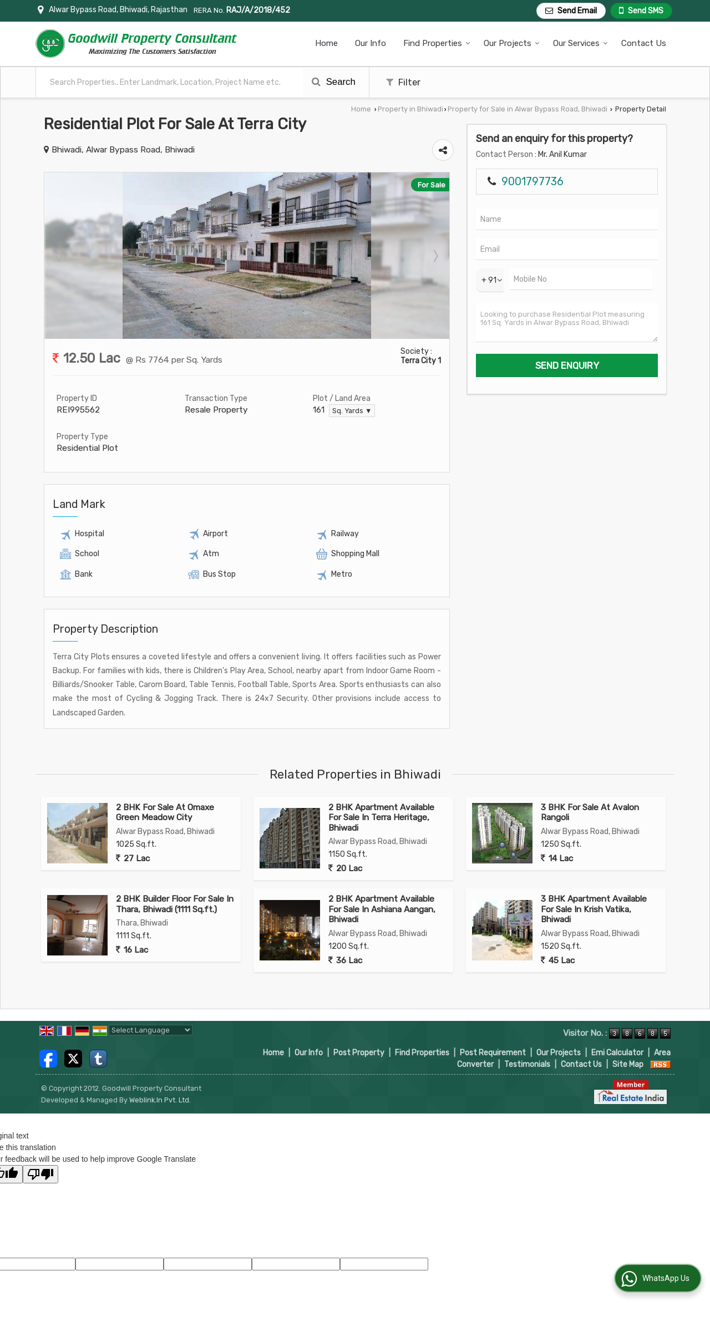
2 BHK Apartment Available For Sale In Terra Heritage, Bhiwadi (381, 817)
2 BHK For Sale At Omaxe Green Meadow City (165, 812)
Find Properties (436, 43)
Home (326, 43)
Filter (403, 82)
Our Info (370, 43)
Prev (59, 256)
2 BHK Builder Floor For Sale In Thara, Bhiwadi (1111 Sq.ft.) (175, 904)
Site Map (627, 1064)
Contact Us (643, 43)
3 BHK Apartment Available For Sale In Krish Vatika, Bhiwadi (594, 909)
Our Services (580, 43)
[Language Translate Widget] (150, 1030)
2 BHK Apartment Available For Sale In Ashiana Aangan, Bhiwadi (381, 909)
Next (435, 256)
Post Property (358, 1052)
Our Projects (512, 43)
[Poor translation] (40, 1174)
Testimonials (527, 1064)
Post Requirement (493, 1052)
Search (334, 82)
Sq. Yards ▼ (352, 410)
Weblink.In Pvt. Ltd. (160, 1100)
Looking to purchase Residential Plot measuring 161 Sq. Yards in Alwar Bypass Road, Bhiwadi (567, 322)
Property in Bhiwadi (410, 109)
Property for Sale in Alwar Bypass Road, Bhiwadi (527, 109)
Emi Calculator (617, 1052)
